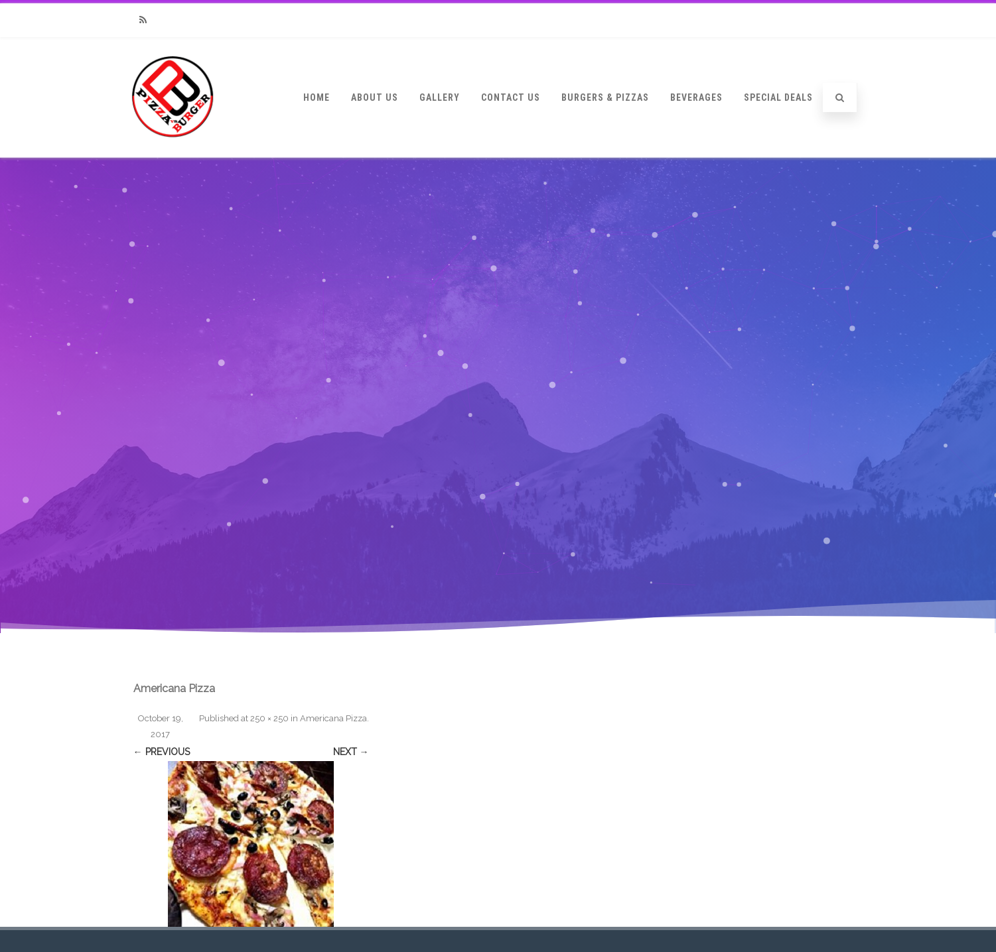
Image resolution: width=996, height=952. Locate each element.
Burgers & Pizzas (605, 97)
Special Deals (778, 97)
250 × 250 (269, 718)
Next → (351, 751)
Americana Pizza (333, 718)
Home (316, 97)
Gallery (439, 97)
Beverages (696, 97)
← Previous (161, 751)
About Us (374, 97)
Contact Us (510, 97)
